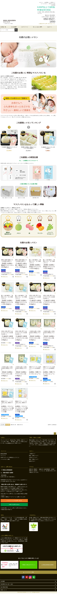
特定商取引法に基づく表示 (7, 584)
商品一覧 (3, 26)
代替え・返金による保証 (35, 437)
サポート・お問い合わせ (6, 466)
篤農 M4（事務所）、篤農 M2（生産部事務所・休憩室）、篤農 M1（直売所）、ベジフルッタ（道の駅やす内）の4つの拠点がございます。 (42, 471)
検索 (16, 30)
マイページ (25, 26)
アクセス (31, 466)
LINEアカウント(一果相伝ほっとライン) (10, 457)
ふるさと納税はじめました (7, 535)
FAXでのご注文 (52, 3)
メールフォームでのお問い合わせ (14, 500)
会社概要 (3, 581)
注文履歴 (14, 26)
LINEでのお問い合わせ (14, 504)
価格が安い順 (13, 424)
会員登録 (46, 2)
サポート (31, 451)
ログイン (41, 2)
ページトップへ (55, 433)
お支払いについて (33, 457)
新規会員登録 (4, 453)
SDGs (2, 515)
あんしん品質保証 (43, 444)
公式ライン (24, 479)
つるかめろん (32, 515)
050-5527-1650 (8, 472)
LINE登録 (53, 5)
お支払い (3, 437)
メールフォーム (14, 479)
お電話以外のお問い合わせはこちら (47, 23)
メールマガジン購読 (5, 459)
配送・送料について (33, 455)
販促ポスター (32, 461)
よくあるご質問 (38, 26)
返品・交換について (33, 459)
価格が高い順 (19, 424)
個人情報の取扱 (4, 587)
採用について (4, 590)
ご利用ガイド (52, 2)
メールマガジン (45, 3)
